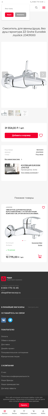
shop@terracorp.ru (11, 292)
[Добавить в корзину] (21, 135)
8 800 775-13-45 (10, 288)
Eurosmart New (37, 243)
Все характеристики (13, 159)
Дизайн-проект (7, 348)
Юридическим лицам (10, 356)
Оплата (4, 336)
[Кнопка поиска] (36, 7)
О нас (3, 372)
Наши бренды (7, 380)
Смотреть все (33, 307)
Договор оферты (8, 388)
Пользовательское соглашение (14, 352)
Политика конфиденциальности (15, 376)
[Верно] (9, 15)
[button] (43, 412)
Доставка (5, 344)
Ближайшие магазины (12, 307)
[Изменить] (20, 15)
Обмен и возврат (8, 340)
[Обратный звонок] (44, 2)
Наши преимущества (10, 384)
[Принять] (24, 405)
